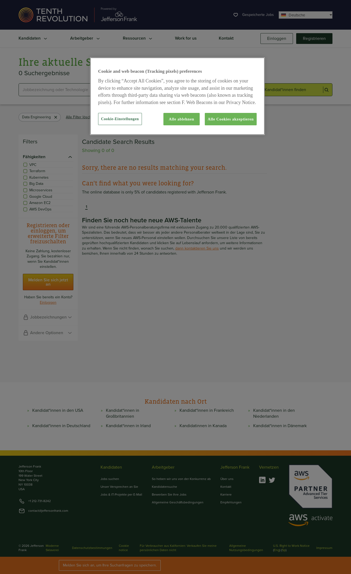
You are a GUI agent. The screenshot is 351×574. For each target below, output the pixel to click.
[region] (177, 96)
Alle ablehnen (181, 119)
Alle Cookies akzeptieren (231, 119)
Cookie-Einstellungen (120, 119)
